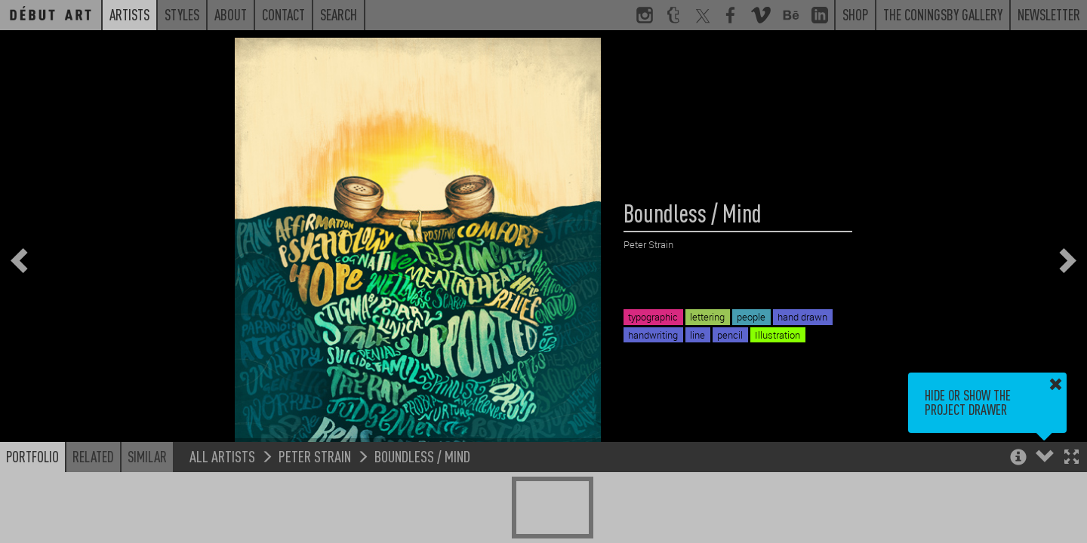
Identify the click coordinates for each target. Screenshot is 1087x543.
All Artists (222, 456)
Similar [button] (147, 456)
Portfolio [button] (32, 456)
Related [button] (93, 456)
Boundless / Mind (422, 456)
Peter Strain (315, 456)
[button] (1071, 458)
